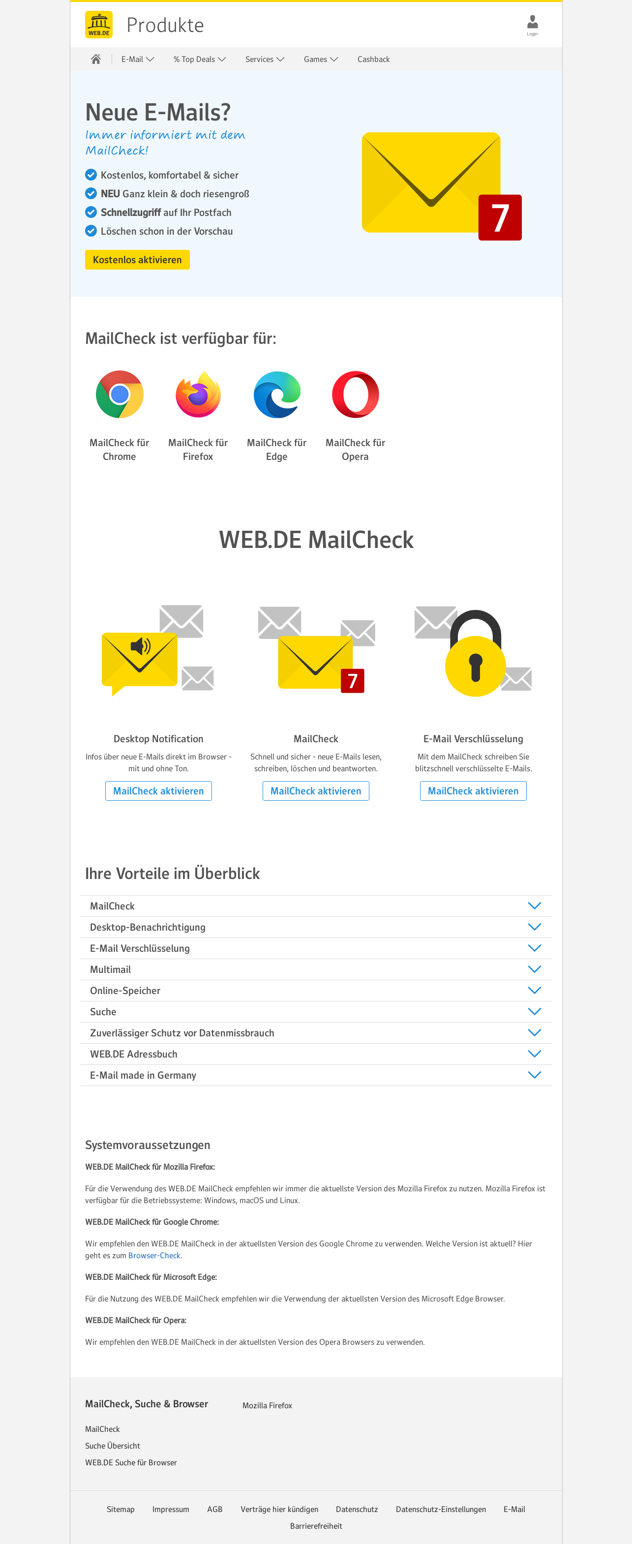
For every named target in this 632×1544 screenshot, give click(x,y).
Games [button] (321, 59)
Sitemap (121, 1509)
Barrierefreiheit (316, 1526)
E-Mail (514, 1509)
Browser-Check (154, 1255)
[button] (137, 260)
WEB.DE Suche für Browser (131, 1462)
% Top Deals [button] (200, 59)
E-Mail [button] (138, 59)
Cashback (374, 59)
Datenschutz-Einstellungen (441, 1509)
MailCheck (102, 1429)
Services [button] (265, 59)
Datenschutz (357, 1509)
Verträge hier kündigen (279, 1509)
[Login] (533, 22)
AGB (215, 1509)
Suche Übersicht (112, 1446)
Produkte (165, 25)
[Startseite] (96, 59)
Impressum (170, 1509)
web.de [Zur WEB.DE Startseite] (99, 24)
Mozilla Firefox (267, 1405)
